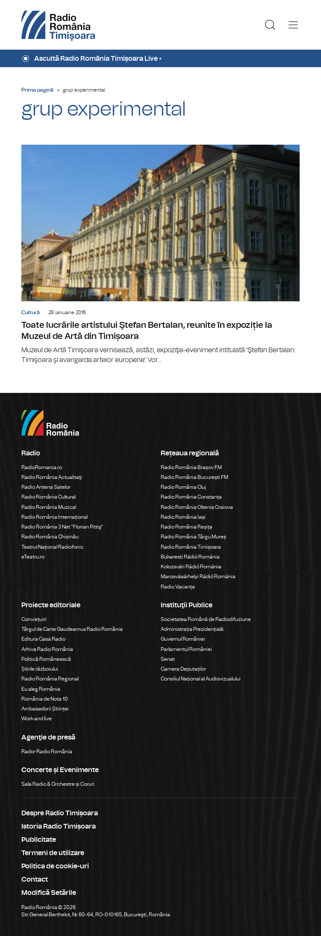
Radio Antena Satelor (46, 487)
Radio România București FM (194, 477)
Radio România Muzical (48, 507)
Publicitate (38, 839)
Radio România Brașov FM (191, 467)
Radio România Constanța (191, 496)
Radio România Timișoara (191, 547)
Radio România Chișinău (50, 536)
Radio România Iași (183, 517)
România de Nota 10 (44, 698)
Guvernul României (183, 639)
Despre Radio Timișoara (59, 813)
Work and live (36, 718)
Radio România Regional (50, 678)
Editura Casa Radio (43, 639)
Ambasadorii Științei (45, 708)
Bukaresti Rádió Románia (190, 556)
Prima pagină (37, 89)
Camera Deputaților (183, 669)
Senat (168, 659)
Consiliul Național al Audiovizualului (201, 678)
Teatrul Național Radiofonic (52, 547)
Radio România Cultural (48, 496)
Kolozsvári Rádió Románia (191, 566)
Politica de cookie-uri (55, 866)
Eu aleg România (40, 689)
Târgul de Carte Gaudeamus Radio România (72, 629)
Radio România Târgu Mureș (193, 536)
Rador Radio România (46, 751)
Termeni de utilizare (52, 853)
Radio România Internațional (54, 517)
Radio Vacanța (178, 586)
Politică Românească (46, 659)
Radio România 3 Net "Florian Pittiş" (62, 526)
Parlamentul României (186, 649)
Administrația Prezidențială (192, 629)
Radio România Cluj (183, 487)
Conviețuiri (34, 619)
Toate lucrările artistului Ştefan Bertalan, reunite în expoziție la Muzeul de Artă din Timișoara (160, 255)
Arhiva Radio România (47, 649)
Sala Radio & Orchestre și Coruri (57, 784)
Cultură (30, 312)
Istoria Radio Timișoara (58, 826)
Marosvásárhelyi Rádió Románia (198, 576)
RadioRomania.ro (41, 467)
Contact (34, 879)
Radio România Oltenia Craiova (197, 507)
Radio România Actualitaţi (51, 477)
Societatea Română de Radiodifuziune (206, 619)
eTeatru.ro (32, 556)
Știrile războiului (39, 669)
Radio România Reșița (186, 526)
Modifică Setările (48, 892)
